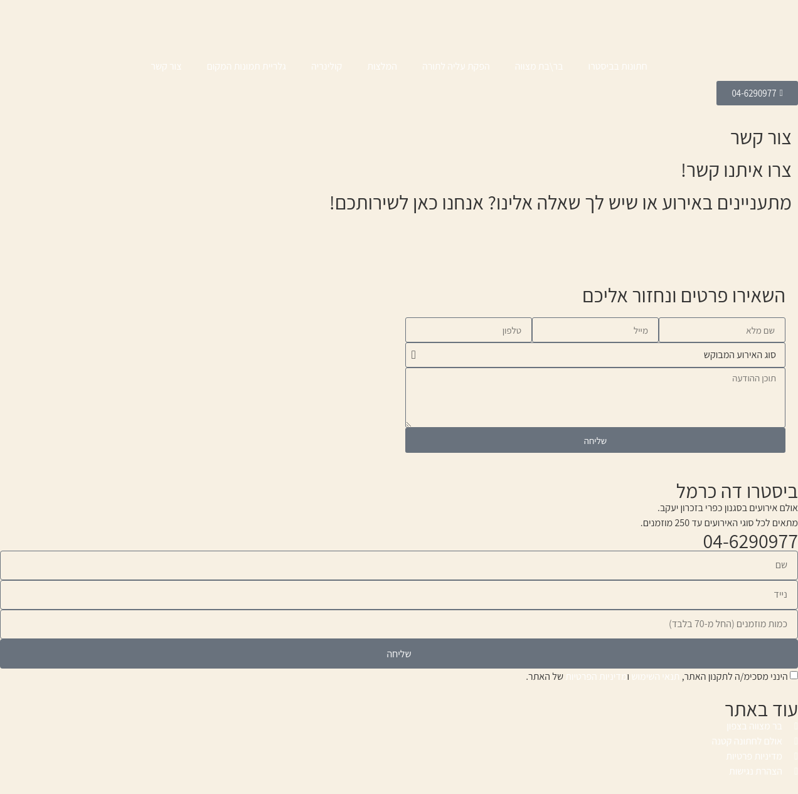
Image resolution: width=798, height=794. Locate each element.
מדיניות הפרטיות (596, 676)
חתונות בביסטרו (617, 66)
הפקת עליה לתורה (456, 66)
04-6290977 (750, 540)
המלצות (382, 66)
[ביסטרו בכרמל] (203, 332)
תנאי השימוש (655, 676)
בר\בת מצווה (539, 66)
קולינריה (326, 66)
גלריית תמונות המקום (246, 66)
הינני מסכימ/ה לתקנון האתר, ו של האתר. (657, 676)
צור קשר (166, 66)
